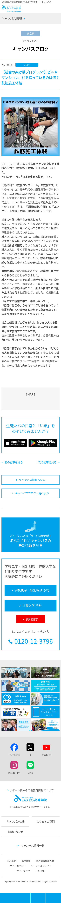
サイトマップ (23, 870)
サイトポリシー (18, 865)
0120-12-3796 (33, 641)
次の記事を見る (47, 462)
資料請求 (53, 898)
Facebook (14, 755)
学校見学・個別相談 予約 (23, 898)
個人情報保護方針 (45, 860)
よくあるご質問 (45, 821)
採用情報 (26, 860)
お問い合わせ (15, 832)
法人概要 (11, 860)
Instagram (14, 772)
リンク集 (40, 870)
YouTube (46, 755)
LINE (30, 772)
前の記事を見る (14, 462)
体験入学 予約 (38, 898)
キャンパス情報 (11, 18)
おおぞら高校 (11, 10)
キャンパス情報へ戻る (32, 480)
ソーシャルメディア (41, 865)
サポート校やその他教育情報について (31, 790)
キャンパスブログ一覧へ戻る (32, 493)
